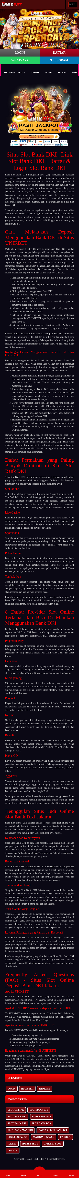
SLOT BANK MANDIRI (20, 1130)
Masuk (39, 1172)
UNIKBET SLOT (52, 1143)
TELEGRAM (59, 60)
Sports (48, 70)
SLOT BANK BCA (41, 1123)
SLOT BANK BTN (41, 1116)
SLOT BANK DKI (17, 1116)
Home (8, 1173)
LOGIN (20, 52)
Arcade (62, 70)
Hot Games (9, 70)
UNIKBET (65, 1137)
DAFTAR (59, 52)
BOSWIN (12, 1150)
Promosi (55, 1173)
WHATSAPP (19, 60)
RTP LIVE (44, 1088)
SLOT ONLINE (16, 1110)
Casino (35, 70)
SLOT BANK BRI (17, 1123)
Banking (24, 1173)
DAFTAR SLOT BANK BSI (53, 1130)
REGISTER (27, 1088)
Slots (21, 70)
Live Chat (71, 1173)
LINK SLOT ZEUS (17, 1137)
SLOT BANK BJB (38, 1110)
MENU (72, 4)
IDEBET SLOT (30, 1143)
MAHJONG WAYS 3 (43, 1137)
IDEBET (12, 1143)
